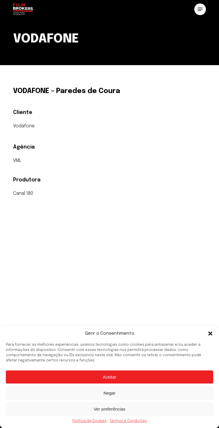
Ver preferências (109, 408)
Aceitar (109, 376)
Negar (109, 392)
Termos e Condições (128, 421)
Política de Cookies (89, 421)
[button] (210, 333)
